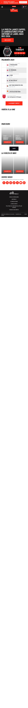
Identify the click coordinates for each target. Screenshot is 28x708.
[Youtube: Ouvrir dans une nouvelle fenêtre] (20, 182)
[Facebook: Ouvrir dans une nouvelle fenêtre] (3, 182)
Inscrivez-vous (23, 2)
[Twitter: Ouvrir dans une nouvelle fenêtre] (7, 182)
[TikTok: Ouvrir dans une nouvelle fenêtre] (14, 182)
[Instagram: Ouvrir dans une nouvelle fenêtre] (10, 182)
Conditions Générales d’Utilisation (7, 214)
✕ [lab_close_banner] (1, 2)
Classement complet (14, 103)
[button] (24, 6)
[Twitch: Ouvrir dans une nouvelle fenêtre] (24, 182)
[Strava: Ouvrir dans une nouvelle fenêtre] (17, 182)
